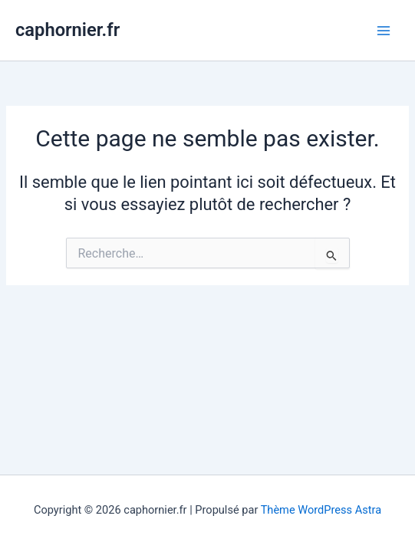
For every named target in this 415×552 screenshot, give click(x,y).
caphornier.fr (67, 30)
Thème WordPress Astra (321, 510)
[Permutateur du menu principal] (383, 31)
